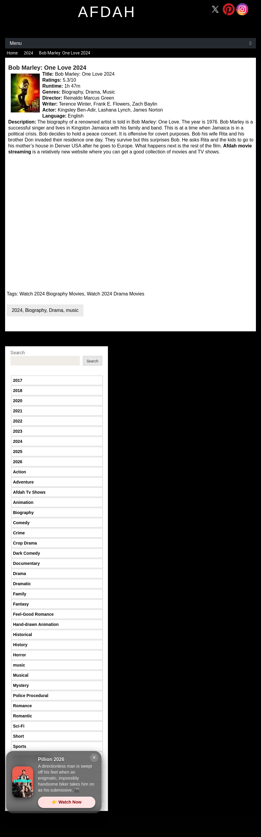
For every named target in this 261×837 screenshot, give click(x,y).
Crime (19, 532)
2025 (17, 451)
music (72, 310)
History (20, 644)
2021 (17, 410)
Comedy (21, 522)
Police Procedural (30, 695)
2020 (17, 400)
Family (19, 593)
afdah (107, 11)
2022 (17, 421)
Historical (22, 634)
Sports (19, 746)
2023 (17, 431)
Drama (56, 310)
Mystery (21, 685)
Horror (19, 654)
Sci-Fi (18, 726)
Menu (16, 43)
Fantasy (21, 604)
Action (19, 471)
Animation (23, 502)
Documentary (26, 563)
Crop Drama (25, 543)
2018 (17, 390)
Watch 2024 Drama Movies (115, 293)
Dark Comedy (26, 553)
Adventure (23, 482)
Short (18, 736)
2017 (17, 380)
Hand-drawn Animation (36, 624)
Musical (20, 675)
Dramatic (22, 583)
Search (17, 353)
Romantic (22, 715)
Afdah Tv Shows (29, 492)
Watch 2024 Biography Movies (51, 293)
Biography (35, 310)
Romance (22, 705)
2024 (28, 53)
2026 (17, 461)
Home (12, 53)
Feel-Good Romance (33, 614)
